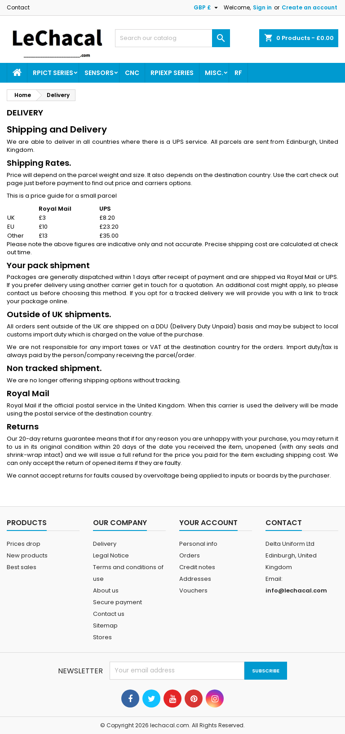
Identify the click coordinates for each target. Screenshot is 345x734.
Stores (102, 637)
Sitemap (105, 625)
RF (238, 72)
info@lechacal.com (296, 590)
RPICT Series (53, 72)
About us (106, 590)
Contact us (108, 614)
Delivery (104, 543)
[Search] (172, 38)
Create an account (309, 7)
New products (27, 555)
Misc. (214, 72)
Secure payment (117, 602)
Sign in (262, 7)
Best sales (21, 567)
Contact (18, 7)
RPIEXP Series (172, 72)
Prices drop (23, 543)
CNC (132, 72)
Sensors (99, 72)
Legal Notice (111, 555)
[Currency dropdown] (207, 7)
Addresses (195, 579)
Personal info (198, 543)
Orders (189, 555)
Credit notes (197, 567)
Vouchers (193, 590)
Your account (208, 522)
